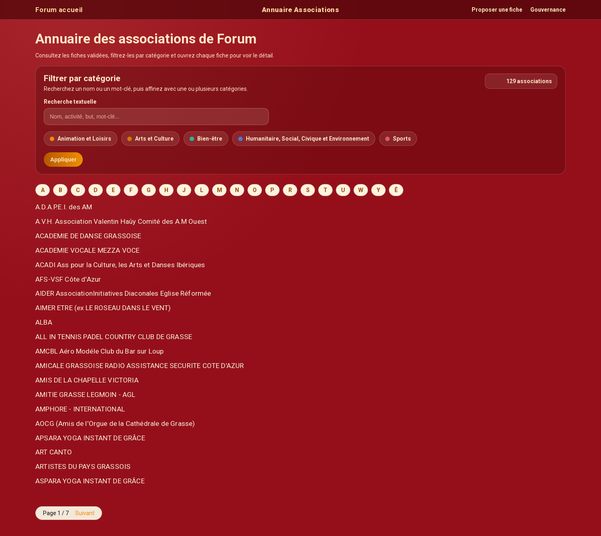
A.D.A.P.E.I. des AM (63, 207)
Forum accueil (58, 10)
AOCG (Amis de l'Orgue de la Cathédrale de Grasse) (115, 423)
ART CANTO (53, 452)
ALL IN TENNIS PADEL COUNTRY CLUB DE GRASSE (113, 337)
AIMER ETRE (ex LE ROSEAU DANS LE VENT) (103, 308)
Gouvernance (548, 9)
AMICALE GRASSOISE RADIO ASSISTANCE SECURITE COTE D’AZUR (139, 366)
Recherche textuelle (70, 101)
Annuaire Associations (300, 10)
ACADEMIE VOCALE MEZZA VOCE (87, 250)
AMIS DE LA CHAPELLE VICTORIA (87, 380)
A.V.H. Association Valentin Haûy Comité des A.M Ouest (121, 221)
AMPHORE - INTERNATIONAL (80, 409)
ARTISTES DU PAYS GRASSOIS (83, 466)
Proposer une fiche (497, 9)
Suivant (84, 513)
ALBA (43, 322)
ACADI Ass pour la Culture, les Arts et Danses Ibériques (120, 265)
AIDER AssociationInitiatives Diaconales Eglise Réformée (123, 293)
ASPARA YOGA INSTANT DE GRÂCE (90, 481)
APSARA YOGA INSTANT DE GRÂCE (90, 438)
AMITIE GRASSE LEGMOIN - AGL (85, 395)
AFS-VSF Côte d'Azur (68, 279)
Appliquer (63, 159)
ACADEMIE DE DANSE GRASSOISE (88, 236)
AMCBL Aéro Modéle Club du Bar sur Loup (99, 351)
